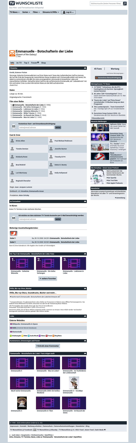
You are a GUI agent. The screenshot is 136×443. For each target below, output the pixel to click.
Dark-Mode (101, 430)
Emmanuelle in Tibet (45, 411)
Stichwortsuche (37, 435)
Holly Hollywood (61, 173)
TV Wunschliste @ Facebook (21, 430)
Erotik (12, 72)
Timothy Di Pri (60, 157)
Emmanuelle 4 (16, 411)
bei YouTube (113, 180)
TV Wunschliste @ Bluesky (47, 430)
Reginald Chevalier (23, 181)
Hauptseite (25, 435)
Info (12, 63)
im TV (19, 63)
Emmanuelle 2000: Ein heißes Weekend (48, 392)
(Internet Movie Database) (24, 328)
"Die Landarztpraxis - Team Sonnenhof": (109, 109)
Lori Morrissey (21, 173)
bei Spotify (112, 178)
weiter (58, 127)
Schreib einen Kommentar (48, 346)
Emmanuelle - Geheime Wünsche (20, 272)
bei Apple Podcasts (115, 183)
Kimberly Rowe (21, 157)
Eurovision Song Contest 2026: (109, 114)
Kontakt (23, 426)
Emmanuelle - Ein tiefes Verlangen (46, 272)
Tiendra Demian (22, 149)
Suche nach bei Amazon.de (35, 297)
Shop (43, 63)
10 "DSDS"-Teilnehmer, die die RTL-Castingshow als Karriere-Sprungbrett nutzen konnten (108, 89)
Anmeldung (120, 198)
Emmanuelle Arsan (36, 191)
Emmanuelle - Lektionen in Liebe (73, 272)
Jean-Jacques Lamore (23, 187)
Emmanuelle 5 (16, 371)
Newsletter (80, 426)
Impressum (14, 426)
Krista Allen (20, 141)
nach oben (14, 435)
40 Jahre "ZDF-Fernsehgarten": (110, 96)
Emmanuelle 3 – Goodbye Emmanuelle (73, 392)
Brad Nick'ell (20, 165)
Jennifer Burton (61, 149)
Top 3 (26, 63)
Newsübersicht (98, 118)
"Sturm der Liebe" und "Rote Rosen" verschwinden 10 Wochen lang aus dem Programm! (109, 102)
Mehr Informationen (38, 307)
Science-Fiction (21, 72)
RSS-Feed (79, 430)
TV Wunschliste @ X (66, 430)
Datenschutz (48, 426)
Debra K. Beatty (61, 165)
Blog (87, 426)
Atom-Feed (89, 430)
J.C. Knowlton (23, 191)
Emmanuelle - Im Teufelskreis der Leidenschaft (74, 372)
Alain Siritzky (24, 195)
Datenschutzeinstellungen (64, 426)
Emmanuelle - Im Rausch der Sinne (74, 412)
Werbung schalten (35, 426)
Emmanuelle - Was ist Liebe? (48, 371)
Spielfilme (49, 435)
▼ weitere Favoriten (47, 278)
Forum (35, 63)
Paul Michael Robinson (63, 141)
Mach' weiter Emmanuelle (21, 391)
